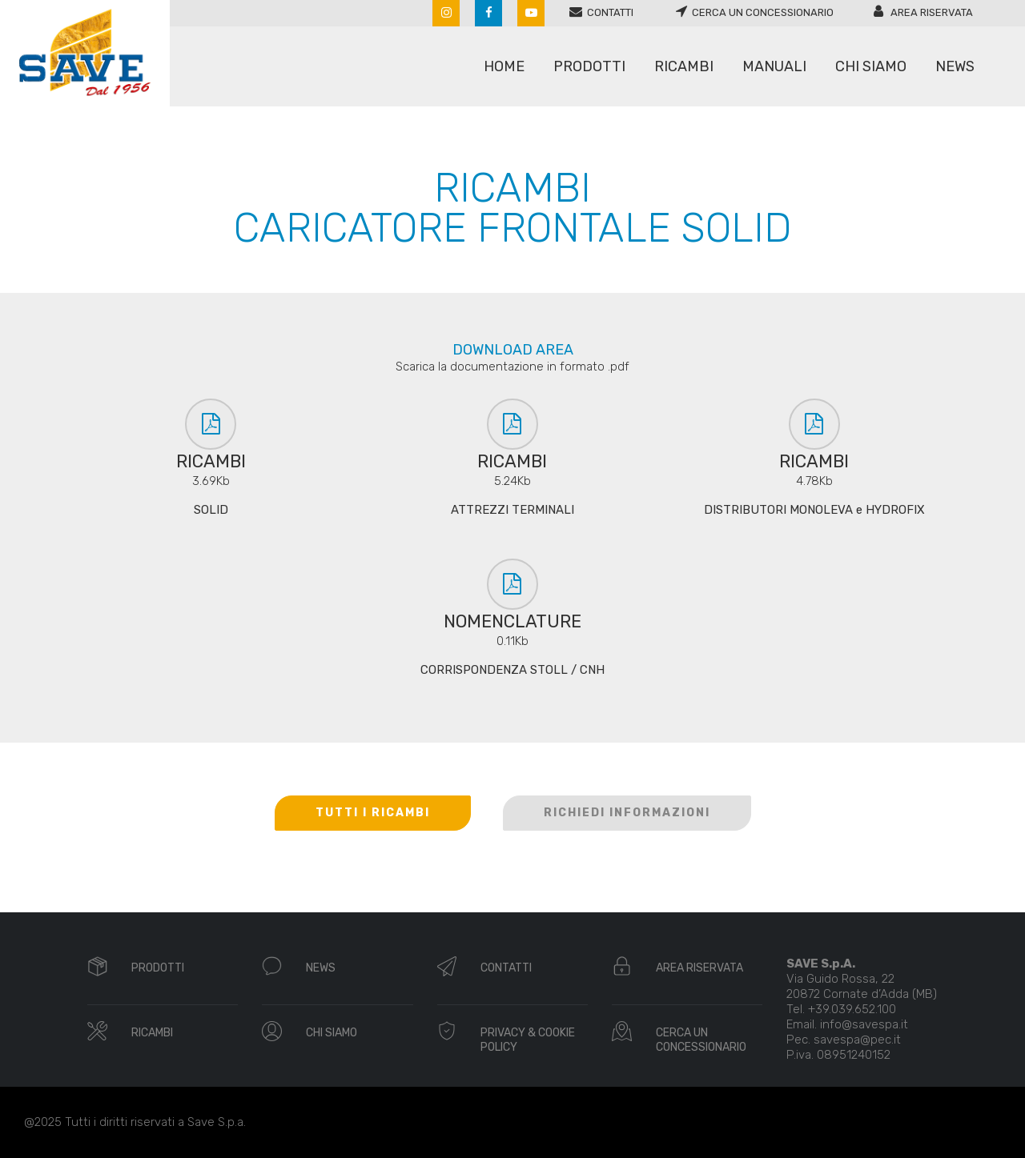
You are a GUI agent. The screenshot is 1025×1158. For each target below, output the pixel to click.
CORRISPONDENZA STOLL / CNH (512, 670)
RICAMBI (152, 1033)
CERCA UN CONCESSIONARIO (701, 1040)
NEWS (321, 968)
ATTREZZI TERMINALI (512, 510)
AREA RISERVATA (699, 968)
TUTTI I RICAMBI (373, 812)
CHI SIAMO (331, 1033)
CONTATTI (506, 968)
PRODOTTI (157, 968)
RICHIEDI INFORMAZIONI (627, 812)
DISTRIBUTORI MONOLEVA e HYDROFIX (814, 510)
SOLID (211, 510)
